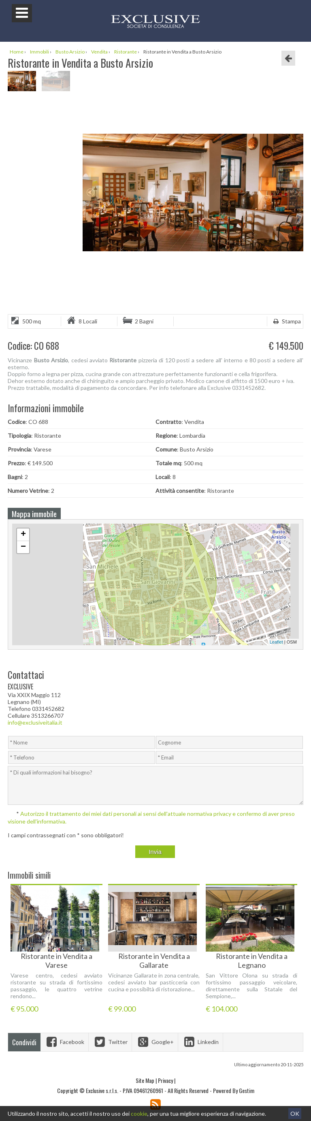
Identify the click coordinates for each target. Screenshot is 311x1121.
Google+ (155, 1041)
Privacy (165, 1080)
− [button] (23, 547)
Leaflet (276, 642)
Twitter (110, 1041)
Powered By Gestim (233, 1090)
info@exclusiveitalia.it (35, 722)
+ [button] (23, 534)
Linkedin (200, 1041)
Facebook (64, 1041)
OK (294, 1113)
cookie (139, 1113)
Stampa (286, 321)
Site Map (145, 1080)
